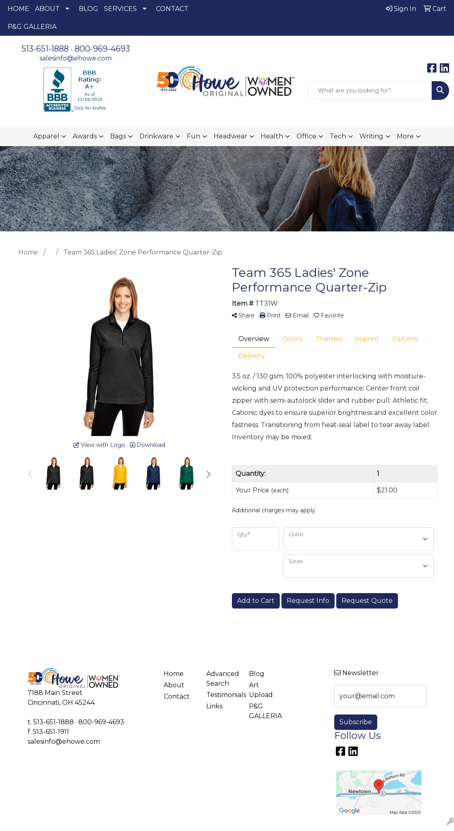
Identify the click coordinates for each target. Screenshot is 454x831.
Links (214, 706)
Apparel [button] (46, 136)
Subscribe (355, 722)
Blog (256, 674)
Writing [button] (371, 136)
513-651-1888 (45, 49)
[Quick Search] (369, 90)
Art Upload (261, 690)
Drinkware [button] (156, 136)
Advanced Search (222, 678)
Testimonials (222, 695)
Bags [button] (118, 136)
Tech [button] (338, 136)
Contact (177, 696)
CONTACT (172, 9)
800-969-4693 (102, 49)
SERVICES (120, 9)
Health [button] (272, 136)
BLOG (88, 9)
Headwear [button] (230, 136)
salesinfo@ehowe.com (75, 58)
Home (174, 674)
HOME (18, 9)
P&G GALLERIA (32, 26)
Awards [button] (85, 136)
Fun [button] (193, 136)
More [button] (405, 136)
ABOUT (47, 9)
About (174, 685)
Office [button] (306, 136)
